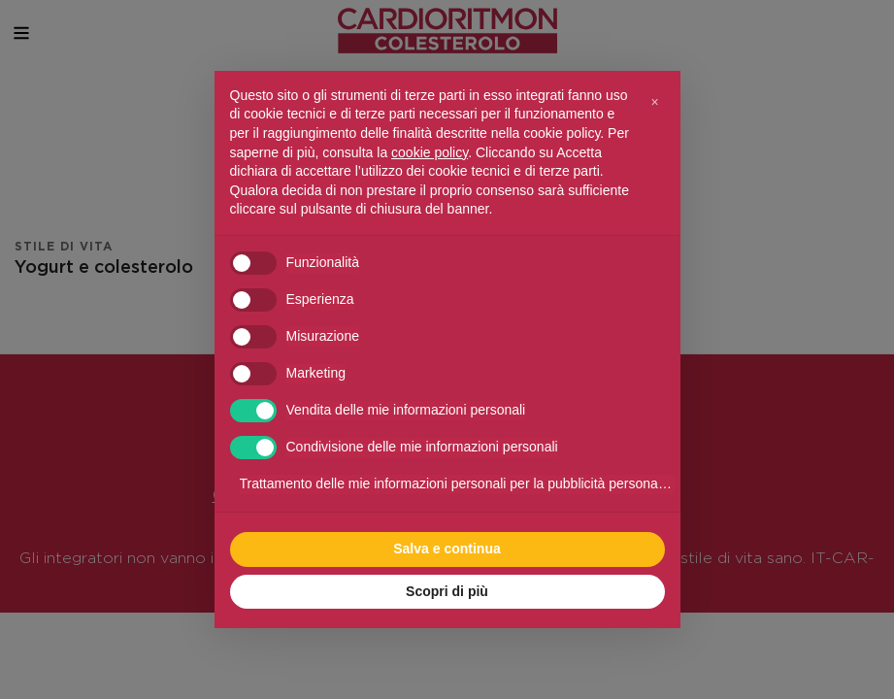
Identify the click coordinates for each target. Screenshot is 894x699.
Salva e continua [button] (446, 548)
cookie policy (429, 152)
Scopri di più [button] (447, 591)
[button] (655, 101)
